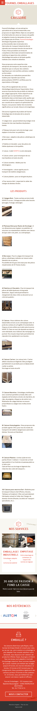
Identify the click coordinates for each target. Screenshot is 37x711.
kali (21, 707)
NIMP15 (16, 151)
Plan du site (24, 704)
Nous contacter (18, 694)
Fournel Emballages (19, 3)
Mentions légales (14, 704)
